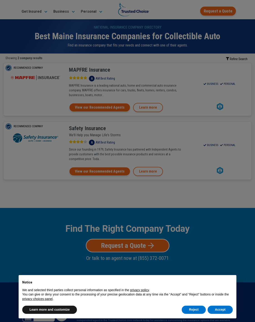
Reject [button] (194, 309)
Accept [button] (220, 309)
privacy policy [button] (139, 290)
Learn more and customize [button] (49, 309)
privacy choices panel (37, 299)
